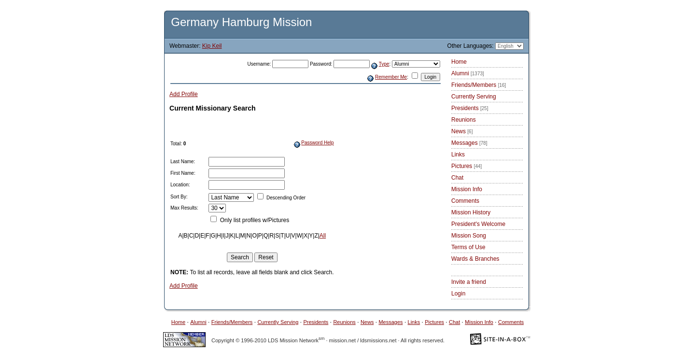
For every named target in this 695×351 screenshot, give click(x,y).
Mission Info (466, 189)
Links (458, 154)
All (323, 235)
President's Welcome (478, 224)
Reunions (463, 119)
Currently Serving (473, 96)
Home (459, 61)
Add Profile (183, 94)
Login (458, 293)
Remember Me (391, 77)
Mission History (470, 212)
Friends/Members (478, 85)
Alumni (467, 73)
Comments (465, 200)
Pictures (466, 166)
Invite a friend (468, 282)
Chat (457, 177)
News (462, 131)
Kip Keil (212, 45)
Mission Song (468, 235)
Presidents (469, 108)
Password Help (317, 142)
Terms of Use (468, 247)
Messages (469, 143)
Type (384, 64)
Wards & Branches (475, 258)
